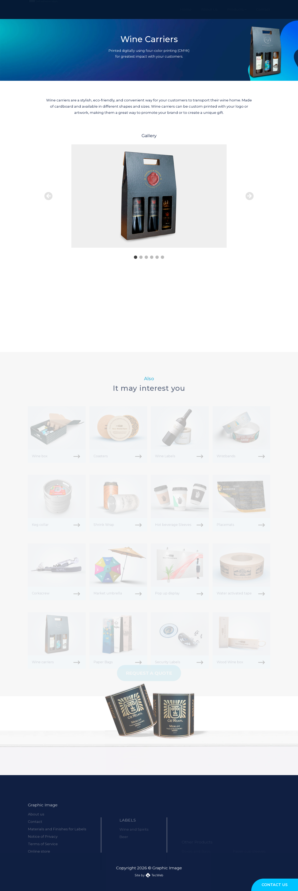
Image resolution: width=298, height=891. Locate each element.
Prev (48, 196)
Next (249, 196)
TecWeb (157, 875)
